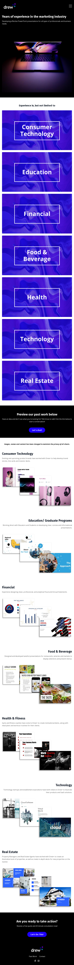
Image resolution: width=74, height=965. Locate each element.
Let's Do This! (37, 934)
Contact (42, 956)
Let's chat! (37, 430)
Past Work (33, 956)
